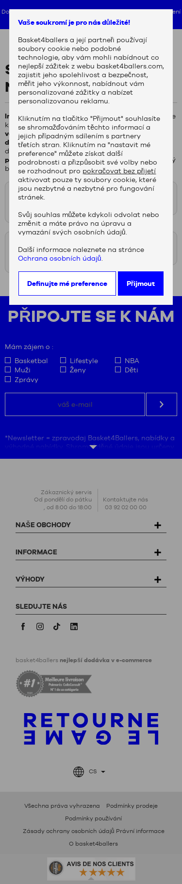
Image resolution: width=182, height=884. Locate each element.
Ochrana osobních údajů (59, 258)
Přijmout (141, 283)
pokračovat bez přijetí (119, 171)
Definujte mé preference (67, 283)
